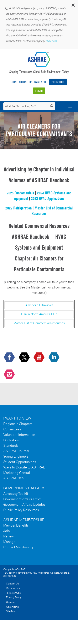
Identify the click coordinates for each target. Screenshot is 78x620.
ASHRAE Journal (16, 451)
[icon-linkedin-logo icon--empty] (54, 357)
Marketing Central (16, 473)
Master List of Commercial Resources (39, 323)
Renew (8, 536)
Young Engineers (15, 456)
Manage (9, 542)
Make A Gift (41, 82)
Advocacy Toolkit (15, 493)
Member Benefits (16, 525)
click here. (52, 41)
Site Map (11, 611)
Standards (11, 445)
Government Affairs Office (22, 499)
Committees (12, 429)
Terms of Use (13, 592)
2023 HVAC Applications (47, 198)
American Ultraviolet (39, 305)
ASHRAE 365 (13, 478)
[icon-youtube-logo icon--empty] (39, 357)
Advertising (12, 607)
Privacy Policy (13, 597)
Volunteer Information (19, 434)
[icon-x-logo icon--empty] (24, 357)
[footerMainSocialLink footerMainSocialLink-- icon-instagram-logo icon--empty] (9, 374)
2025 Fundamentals (20, 192)
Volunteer (25, 82)
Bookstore (58, 82)
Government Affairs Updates (24, 504)
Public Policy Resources (21, 510)
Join (13, 82)
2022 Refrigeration (18, 207)
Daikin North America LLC (39, 314)
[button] (73, 6)
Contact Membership (18, 547)
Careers (10, 602)
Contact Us (12, 583)
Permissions (13, 588)
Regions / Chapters (17, 424)
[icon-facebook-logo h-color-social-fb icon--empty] (9, 357)
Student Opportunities (19, 462)
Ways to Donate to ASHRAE (24, 467)
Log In (39, 91)
